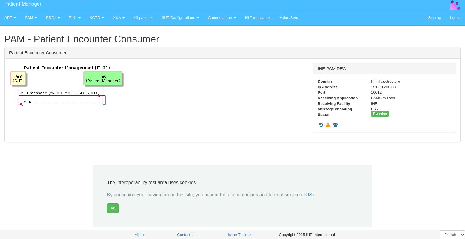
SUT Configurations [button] (180, 17)
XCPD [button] (97, 17)
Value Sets (289, 17)
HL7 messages (258, 17)
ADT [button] (10, 17)
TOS (308, 194)
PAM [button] (31, 17)
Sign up (434, 17)
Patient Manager (23, 4)
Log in (455, 17)
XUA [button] (119, 17)
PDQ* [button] (53, 17)
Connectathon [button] (222, 17)
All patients (143, 17)
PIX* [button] (75, 17)
